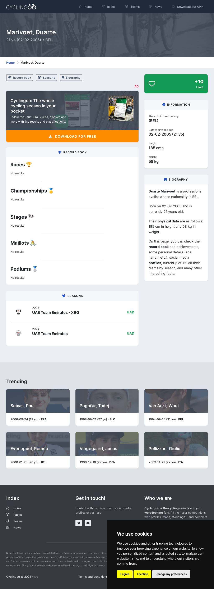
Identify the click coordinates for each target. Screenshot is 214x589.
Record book (19, 77)
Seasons (46, 77)
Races (17, 514)
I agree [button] (124, 574)
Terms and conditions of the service (102, 576)
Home (10, 62)
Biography (71, 77)
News (17, 527)
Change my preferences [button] (171, 574)
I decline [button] (142, 574)
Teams (17, 521)
